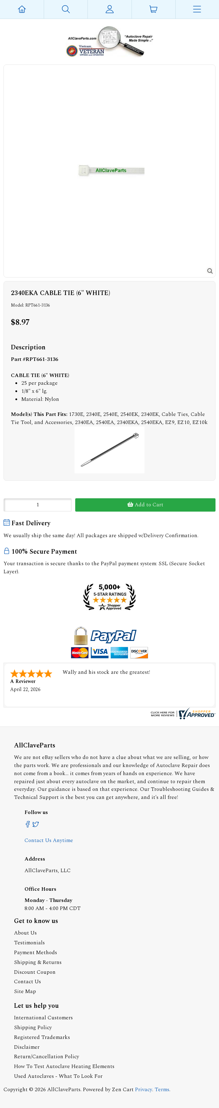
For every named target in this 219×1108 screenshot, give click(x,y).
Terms (162, 1090)
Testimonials (29, 943)
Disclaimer (27, 1047)
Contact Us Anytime (48, 840)
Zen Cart (123, 1090)
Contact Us (27, 982)
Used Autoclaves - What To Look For (58, 1076)
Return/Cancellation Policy (46, 1057)
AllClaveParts (63, 1090)
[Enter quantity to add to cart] (37, 505)
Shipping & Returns (38, 962)
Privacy (143, 1090)
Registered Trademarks (42, 1037)
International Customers (43, 1018)
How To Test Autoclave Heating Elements (64, 1066)
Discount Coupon (35, 972)
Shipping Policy (33, 1028)
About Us (25, 933)
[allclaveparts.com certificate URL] (182, 718)
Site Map (25, 991)
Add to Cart (145, 505)
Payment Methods (35, 953)
